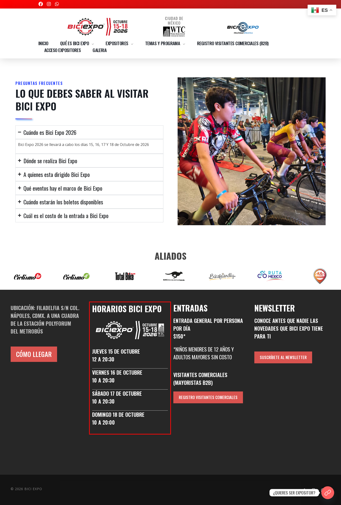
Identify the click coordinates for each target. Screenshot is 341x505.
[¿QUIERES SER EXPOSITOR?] (327, 492)
